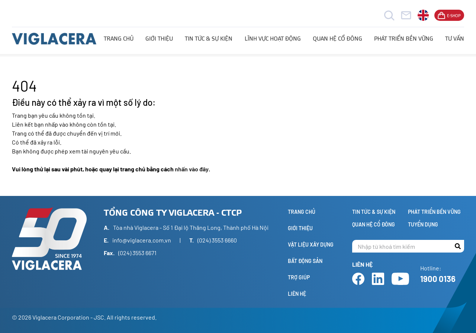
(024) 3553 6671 (137, 252)
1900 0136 (438, 278)
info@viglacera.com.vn (141, 240)
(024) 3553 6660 (217, 240)
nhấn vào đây (192, 168)
